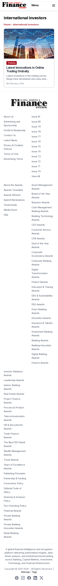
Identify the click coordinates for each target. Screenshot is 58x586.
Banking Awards (40, 340)
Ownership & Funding (15, 478)
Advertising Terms (13, 159)
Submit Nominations (14, 200)
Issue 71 (36, 166)
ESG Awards (38, 304)
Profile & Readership (15, 130)
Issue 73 (36, 156)
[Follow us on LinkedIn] (35, 578)
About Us (9, 116)
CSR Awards (38, 238)
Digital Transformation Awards (40, 273)
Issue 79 (36, 126)
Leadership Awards (14, 380)
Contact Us (10, 135)
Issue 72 (36, 161)
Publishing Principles (14, 473)
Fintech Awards (40, 282)
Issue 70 (36, 171)
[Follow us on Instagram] (23, 578)
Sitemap (25, 572)
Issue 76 (36, 141)
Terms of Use (11, 154)
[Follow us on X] (41, 578)
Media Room (10, 210)
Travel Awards (11, 460)
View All (36, 176)
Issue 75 (36, 146)
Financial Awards (12, 511)
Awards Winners (12, 195)
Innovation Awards (41, 318)
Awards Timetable (13, 190)
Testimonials (10, 205)
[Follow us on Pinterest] (17, 578)
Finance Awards (40, 363)
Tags (34, 572)
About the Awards (13, 185)
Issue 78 (36, 131)
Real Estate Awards (14, 394)
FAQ (6, 215)
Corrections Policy (13, 483)
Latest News (10, 140)
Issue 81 (36, 116)
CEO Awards (38, 225)
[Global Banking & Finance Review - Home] (14, 5)
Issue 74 (36, 151)
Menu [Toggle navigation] (44, 5)
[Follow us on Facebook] (29, 578)
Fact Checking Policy (15, 506)
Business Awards (41, 202)
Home (7, 24)
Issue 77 (36, 136)
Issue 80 (36, 121)
